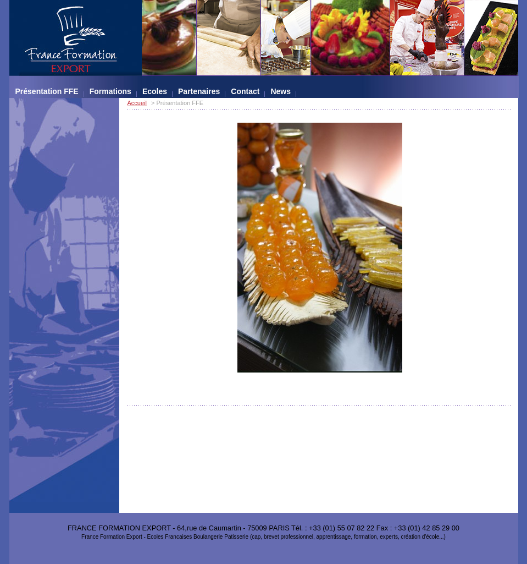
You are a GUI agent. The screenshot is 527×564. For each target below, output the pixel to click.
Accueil (137, 103)
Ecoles (154, 91)
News (280, 91)
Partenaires (199, 91)
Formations (110, 91)
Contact (245, 91)
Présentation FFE (47, 91)
